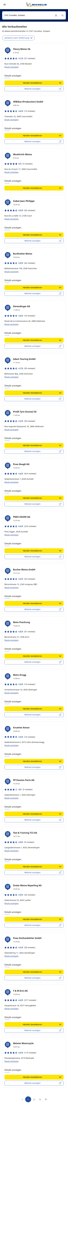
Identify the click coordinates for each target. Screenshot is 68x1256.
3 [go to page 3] (40, 1099)
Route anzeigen (11, 67)
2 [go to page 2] (34, 1099)
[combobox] (34, 15)
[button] (56, 15)
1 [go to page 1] (28, 1099)
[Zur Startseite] (36, 4)
